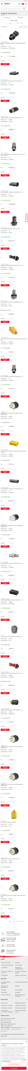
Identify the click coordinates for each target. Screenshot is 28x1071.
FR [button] (25, 1)
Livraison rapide (10, 945)
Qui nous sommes (6, 962)
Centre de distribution (7, 965)
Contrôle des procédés (21, 982)
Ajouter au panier (5, 64)
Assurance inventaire (7, 1005)
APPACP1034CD (4, 79)
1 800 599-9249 (11, 1024)
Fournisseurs (18, 965)
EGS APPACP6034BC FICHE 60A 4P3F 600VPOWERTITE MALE (13, 44)
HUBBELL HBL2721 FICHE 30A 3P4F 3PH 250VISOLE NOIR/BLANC (12, 785)
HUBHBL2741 (4, 745)
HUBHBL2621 (4, 894)
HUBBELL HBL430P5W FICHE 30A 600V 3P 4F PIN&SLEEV (13, 265)
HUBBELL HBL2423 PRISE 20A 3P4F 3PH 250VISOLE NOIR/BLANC (12, 526)
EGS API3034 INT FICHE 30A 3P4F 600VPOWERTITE (12, 302)
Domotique (4, 992)
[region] (14, 1055)
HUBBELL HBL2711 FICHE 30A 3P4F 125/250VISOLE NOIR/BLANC (11, 414)
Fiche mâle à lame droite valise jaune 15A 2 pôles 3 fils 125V (14, 339)
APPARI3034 (4, 227)
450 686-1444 (8, 1025)
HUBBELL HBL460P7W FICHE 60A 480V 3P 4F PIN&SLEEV (13, 673)
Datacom (17, 986)
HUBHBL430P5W (4, 264)
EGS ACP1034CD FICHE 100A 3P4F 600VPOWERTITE (12, 81)
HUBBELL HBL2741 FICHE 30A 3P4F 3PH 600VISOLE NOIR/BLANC (12, 747)
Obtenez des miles (11, 950)
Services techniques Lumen (20, 1011)
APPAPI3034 (3, 300)
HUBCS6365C (4, 116)
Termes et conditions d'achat (21, 972)
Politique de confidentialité (19, 968)
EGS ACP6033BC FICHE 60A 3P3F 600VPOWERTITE (12, 376)
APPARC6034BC (4, 191)
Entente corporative (20, 1008)
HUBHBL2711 (3, 412)
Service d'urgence (10, 932)
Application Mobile (20, 1003)
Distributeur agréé (11, 938)
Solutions (14, 999)
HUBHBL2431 (4, 857)
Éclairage (3, 990)
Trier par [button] (20, 17)
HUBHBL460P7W (4, 672)
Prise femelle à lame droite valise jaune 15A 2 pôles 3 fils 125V (13, 451)
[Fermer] (26, 1041)
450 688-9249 (7, 1022)
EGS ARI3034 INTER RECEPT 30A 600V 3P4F (10, 228)
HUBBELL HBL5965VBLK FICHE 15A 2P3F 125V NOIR (12, 710)
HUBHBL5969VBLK (5, 598)
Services (14, 978)
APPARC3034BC (4, 487)
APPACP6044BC (4, 562)
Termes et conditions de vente (7, 972)
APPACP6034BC (4, 42)
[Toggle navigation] (2, 3)
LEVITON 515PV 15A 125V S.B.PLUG (8, 822)
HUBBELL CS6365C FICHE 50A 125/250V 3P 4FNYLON (12, 117)
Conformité (4, 967)
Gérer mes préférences (14, 1064)
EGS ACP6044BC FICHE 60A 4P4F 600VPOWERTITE (12, 563)
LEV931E (2, 635)
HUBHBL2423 (4, 524)
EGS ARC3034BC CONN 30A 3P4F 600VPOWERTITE (12, 488)
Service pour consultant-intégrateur (7, 1011)
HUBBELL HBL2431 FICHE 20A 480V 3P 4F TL (10, 858)
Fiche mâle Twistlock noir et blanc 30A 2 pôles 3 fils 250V (13, 896)
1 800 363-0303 (15, 1027)
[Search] (14, 8)
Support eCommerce (20, 975)
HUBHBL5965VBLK (5, 708)
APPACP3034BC (4, 153)
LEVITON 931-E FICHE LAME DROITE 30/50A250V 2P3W (13, 636)
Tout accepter (14, 1068)
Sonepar (17, 962)
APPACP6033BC (4, 375)
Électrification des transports (20, 995)
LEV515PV (3, 821)
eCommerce (4, 1003)
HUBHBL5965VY (4, 337)
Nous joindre (4, 975)
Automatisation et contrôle (6, 982)
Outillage (17, 992)
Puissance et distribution (4, 986)
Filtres (7, 17)
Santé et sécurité (5, 994)
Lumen (14, 959)
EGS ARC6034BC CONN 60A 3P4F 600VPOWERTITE (12, 192)
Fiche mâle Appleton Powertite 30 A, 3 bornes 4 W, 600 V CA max (13, 155)
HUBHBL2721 (4, 783)
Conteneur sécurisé (6, 1008)
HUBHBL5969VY (4, 449)
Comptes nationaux (20, 1005)
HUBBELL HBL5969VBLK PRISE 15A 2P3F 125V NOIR (12, 600)
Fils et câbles (18, 990)
